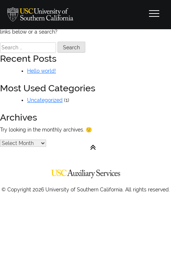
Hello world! (41, 71)
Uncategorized (45, 100)
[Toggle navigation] (154, 15)
